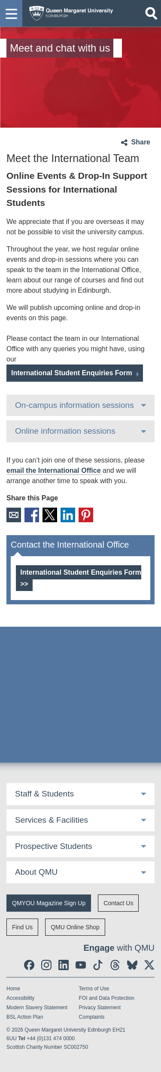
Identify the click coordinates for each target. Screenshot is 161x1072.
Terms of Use (94, 989)
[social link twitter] (149, 965)
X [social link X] (50, 515)
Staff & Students (44, 793)
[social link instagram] (46, 965)
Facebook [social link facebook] (31, 515)
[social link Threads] (115, 965)
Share (140, 142)
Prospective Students (53, 846)
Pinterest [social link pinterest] (86, 515)
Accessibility (20, 998)
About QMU (36, 871)
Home (13, 989)
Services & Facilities (51, 819)
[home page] (69, 11)
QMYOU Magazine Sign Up (48, 903)
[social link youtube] (81, 965)
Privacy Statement (100, 1008)
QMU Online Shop (75, 927)
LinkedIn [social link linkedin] (68, 515)
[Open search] (151, 13)
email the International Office (53, 470)
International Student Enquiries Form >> (80, 578)
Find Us (22, 927)
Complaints (92, 1017)
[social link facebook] (29, 965)
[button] (11, 13)
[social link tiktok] (98, 965)
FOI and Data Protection (106, 998)
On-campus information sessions (74, 405)
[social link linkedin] (63, 965)
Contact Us (118, 903)
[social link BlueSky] (132, 965)
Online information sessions (65, 430)
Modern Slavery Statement (36, 1008)
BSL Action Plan (24, 1017)
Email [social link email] (13, 515)
